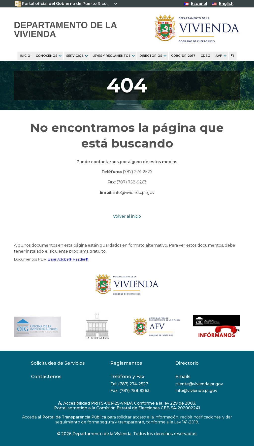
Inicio (25, 56)
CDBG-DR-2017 (183, 56)
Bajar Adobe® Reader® (68, 259)
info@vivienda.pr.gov (134, 192)
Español (199, 3)
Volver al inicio (127, 216)
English (226, 3)
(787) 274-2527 (138, 171)
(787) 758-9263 (132, 182)
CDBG (205, 56)
